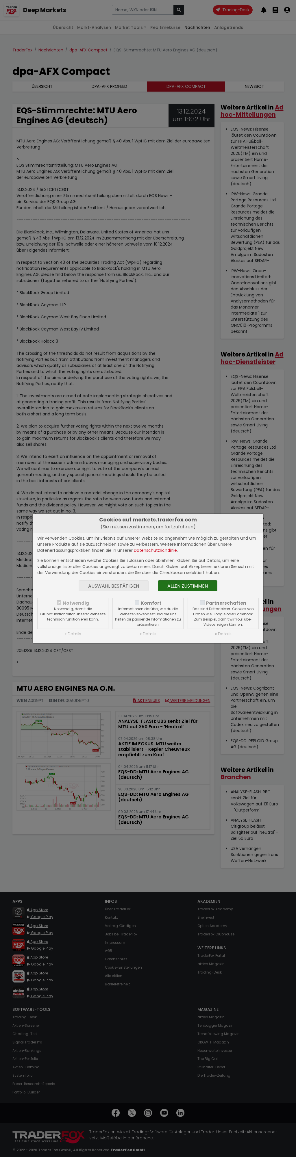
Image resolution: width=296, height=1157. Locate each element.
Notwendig (76, 603)
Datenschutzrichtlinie (155, 550)
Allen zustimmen (187, 586)
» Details (73, 634)
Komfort (151, 603)
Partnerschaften (226, 603)
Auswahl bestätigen (113, 586)
